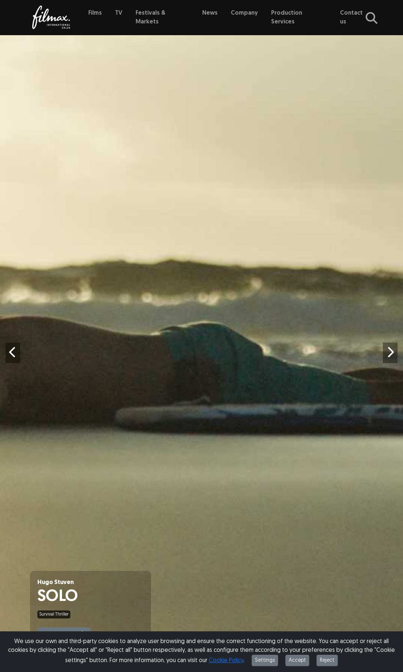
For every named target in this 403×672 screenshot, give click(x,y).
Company (244, 13)
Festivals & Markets (150, 17)
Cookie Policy (226, 661)
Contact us (351, 17)
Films (95, 13)
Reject (327, 660)
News (210, 13)
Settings (265, 660)
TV (118, 13)
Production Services (286, 17)
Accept (297, 660)
